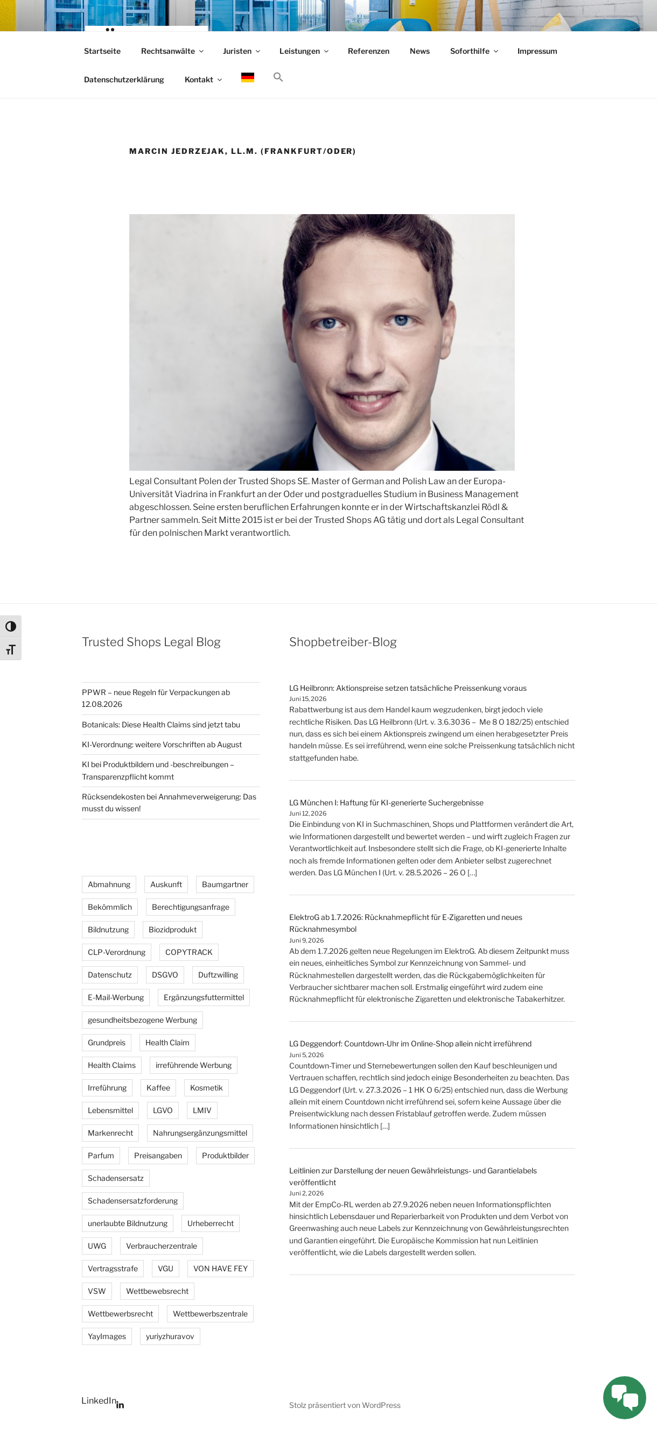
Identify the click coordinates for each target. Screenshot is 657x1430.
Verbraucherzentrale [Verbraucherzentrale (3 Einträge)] (161, 1245)
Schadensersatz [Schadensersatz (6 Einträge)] (116, 1178)
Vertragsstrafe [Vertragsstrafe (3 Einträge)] (113, 1268)
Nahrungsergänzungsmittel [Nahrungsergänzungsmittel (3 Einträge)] (200, 1132)
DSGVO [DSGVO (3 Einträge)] (165, 974)
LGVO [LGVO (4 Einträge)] (163, 1110)
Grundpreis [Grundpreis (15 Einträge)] (106, 1042)
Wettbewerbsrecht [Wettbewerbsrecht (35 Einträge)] (120, 1313)
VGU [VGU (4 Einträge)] (165, 1268)
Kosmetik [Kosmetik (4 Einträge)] (206, 1087)
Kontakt (204, 79)
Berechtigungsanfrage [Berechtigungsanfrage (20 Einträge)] (190, 906)
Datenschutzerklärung (124, 79)
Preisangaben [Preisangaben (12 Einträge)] (158, 1155)
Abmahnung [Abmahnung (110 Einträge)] (109, 884)
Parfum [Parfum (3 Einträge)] (101, 1155)
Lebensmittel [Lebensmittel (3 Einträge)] (110, 1110)
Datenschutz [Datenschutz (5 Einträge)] (110, 974)
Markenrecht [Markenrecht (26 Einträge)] (110, 1132)
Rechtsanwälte (173, 50)
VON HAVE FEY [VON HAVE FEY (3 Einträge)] (220, 1268)
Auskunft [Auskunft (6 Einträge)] (166, 884)
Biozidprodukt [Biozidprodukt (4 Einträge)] (173, 929)
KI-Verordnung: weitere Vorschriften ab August (162, 744)
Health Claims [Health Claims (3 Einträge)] (112, 1065)
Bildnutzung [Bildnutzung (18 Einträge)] (108, 929)
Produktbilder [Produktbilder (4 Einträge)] (225, 1155)
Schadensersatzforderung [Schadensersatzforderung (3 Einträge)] (133, 1200)
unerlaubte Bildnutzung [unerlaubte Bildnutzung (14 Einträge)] (127, 1223)
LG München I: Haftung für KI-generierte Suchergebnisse (386, 802)
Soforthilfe (475, 50)
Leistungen (304, 50)
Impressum (537, 50)
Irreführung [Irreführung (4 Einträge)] (107, 1087)
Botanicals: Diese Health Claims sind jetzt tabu (161, 724)
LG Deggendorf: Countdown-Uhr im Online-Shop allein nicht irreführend (410, 1043)
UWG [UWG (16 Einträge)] (97, 1245)
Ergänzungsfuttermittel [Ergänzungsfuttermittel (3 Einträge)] (204, 997)
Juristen (242, 50)
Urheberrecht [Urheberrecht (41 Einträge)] (210, 1223)
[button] (278, 77)
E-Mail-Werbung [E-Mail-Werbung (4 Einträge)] (116, 997)
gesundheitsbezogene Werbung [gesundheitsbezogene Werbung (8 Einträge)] (142, 1019)
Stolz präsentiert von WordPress (345, 1405)
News (420, 50)
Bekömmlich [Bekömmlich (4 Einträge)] (110, 906)
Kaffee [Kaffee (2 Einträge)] (158, 1087)
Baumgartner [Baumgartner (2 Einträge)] (225, 884)
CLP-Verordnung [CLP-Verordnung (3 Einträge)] (116, 952)
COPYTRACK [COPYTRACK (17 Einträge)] (189, 952)
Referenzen (368, 50)
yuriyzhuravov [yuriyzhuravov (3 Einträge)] (170, 1336)
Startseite (102, 50)
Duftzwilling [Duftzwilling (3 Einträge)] (218, 974)
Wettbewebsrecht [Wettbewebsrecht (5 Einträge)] (157, 1291)
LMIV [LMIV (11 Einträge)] (202, 1110)
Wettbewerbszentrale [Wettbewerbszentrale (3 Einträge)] (210, 1313)
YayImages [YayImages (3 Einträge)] (107, 1336)
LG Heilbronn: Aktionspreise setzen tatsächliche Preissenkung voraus (408, 687)
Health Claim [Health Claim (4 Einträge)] (167, 1042)
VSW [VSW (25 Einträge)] (97, 1291)
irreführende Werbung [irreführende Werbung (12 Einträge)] (194, 1065)
